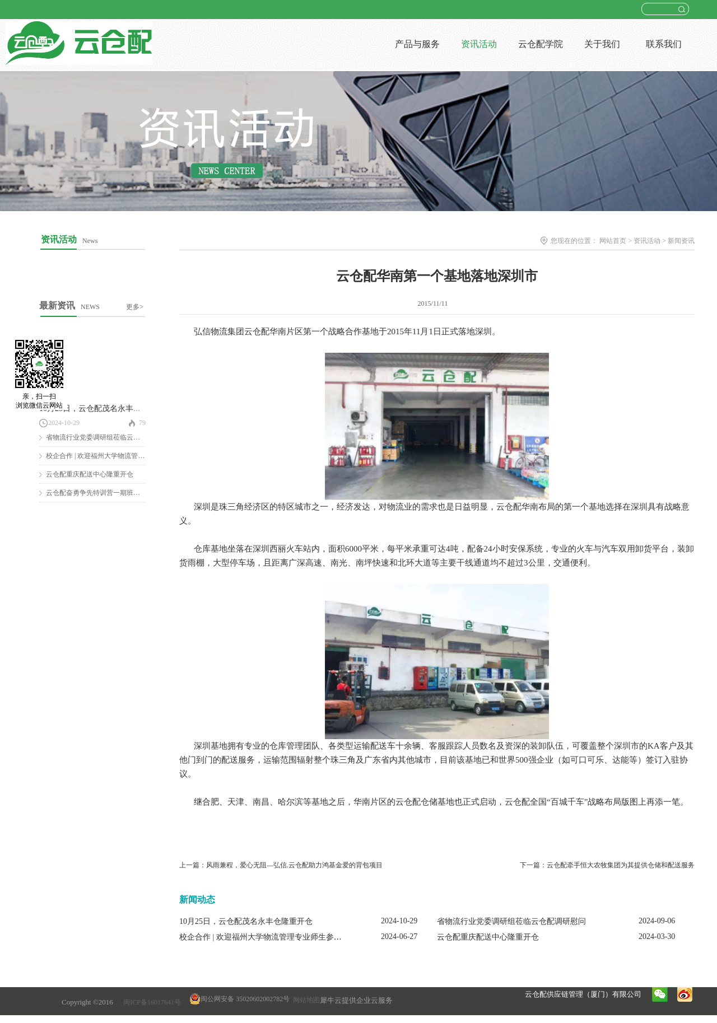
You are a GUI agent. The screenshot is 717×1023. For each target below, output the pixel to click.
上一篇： (281, 865)
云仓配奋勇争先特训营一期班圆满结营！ (106, 493)
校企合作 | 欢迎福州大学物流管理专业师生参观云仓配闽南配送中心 (295, 937)
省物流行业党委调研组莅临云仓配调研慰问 (110, 437)
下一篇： (607, 865)
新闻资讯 (681, 241)
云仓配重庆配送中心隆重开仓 (89, 474)
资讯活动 (647, 241)
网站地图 (305, 1000)
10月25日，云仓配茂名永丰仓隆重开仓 (106, 408)
